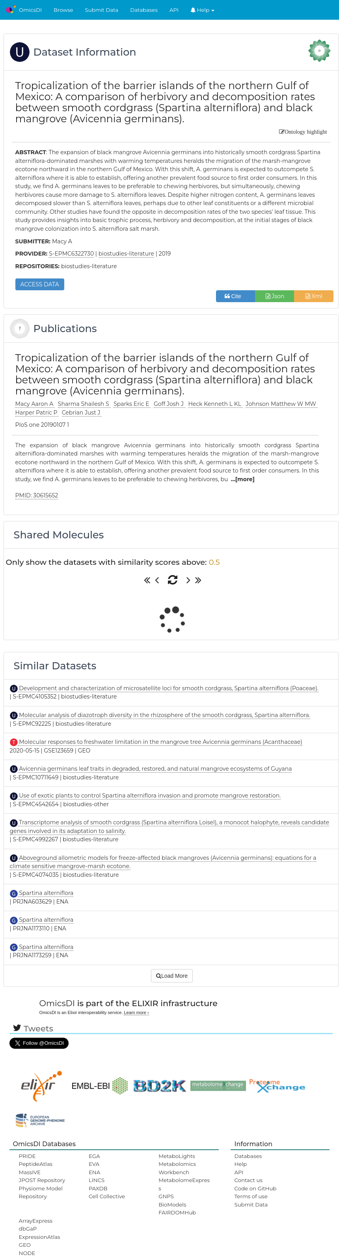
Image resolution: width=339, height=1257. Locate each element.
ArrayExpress (36, 1221)
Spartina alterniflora (46, 893)
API (174, 10)
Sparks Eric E (132, 403)
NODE (27, 1253)
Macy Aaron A (35, 403)
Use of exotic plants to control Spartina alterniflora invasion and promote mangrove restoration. (149, 795)
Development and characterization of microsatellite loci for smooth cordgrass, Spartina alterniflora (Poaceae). (168, 688)
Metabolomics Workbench (177, 1168)
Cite (236, 296)
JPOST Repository (42, 1180)
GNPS (166, 1196)
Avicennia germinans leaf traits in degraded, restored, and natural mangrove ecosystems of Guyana (155, 768)
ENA (94, 1172)
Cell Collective (107, 1196)
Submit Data (102, 10)
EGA (94, 1156)
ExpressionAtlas (39, 1237)
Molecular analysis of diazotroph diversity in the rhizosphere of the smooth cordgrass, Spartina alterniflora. (164, 715)
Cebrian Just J (82, 412)
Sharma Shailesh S (84, 403)
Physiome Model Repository (41, 1192)
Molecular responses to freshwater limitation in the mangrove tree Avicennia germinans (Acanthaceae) (160, 741)
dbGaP (28, 1228)
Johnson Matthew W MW (281, 403)
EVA (94, 1164)
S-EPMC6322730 (71, 253)
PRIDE (27, 1156)
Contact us (248, 1180)
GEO (25, 1245)
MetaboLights (176, 1156)
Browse (63, 10)
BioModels (172, 1204)
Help (202, 10)
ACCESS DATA (39, 284)
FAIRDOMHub (177, 1212)
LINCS (96, 1180)
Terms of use (250, 1196)
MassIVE (30, 1172)
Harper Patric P (37, 412)
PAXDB (98, 1188)
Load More (172, 976)
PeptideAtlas (35, 1164)
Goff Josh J (169, 403)
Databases (144, 10)
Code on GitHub (255, 1188)
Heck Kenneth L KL (215, 403)
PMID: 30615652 (36, 495)
